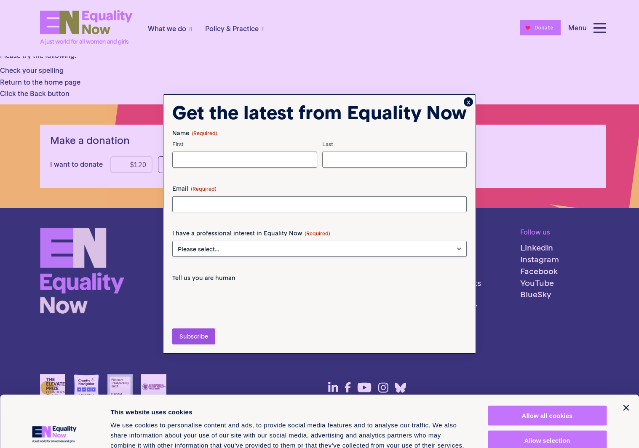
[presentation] (236, 301)
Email (194, 188)
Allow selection (547, 388)
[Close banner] (626, 356)
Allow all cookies (547, 364)
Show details (442, 431)
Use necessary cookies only (547, 413)
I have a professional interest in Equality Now (251, 233)
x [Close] (469, 102)
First (178, 144)
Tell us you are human (203, 278)
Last (327, 144)
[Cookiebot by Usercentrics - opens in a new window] (54, 431)
